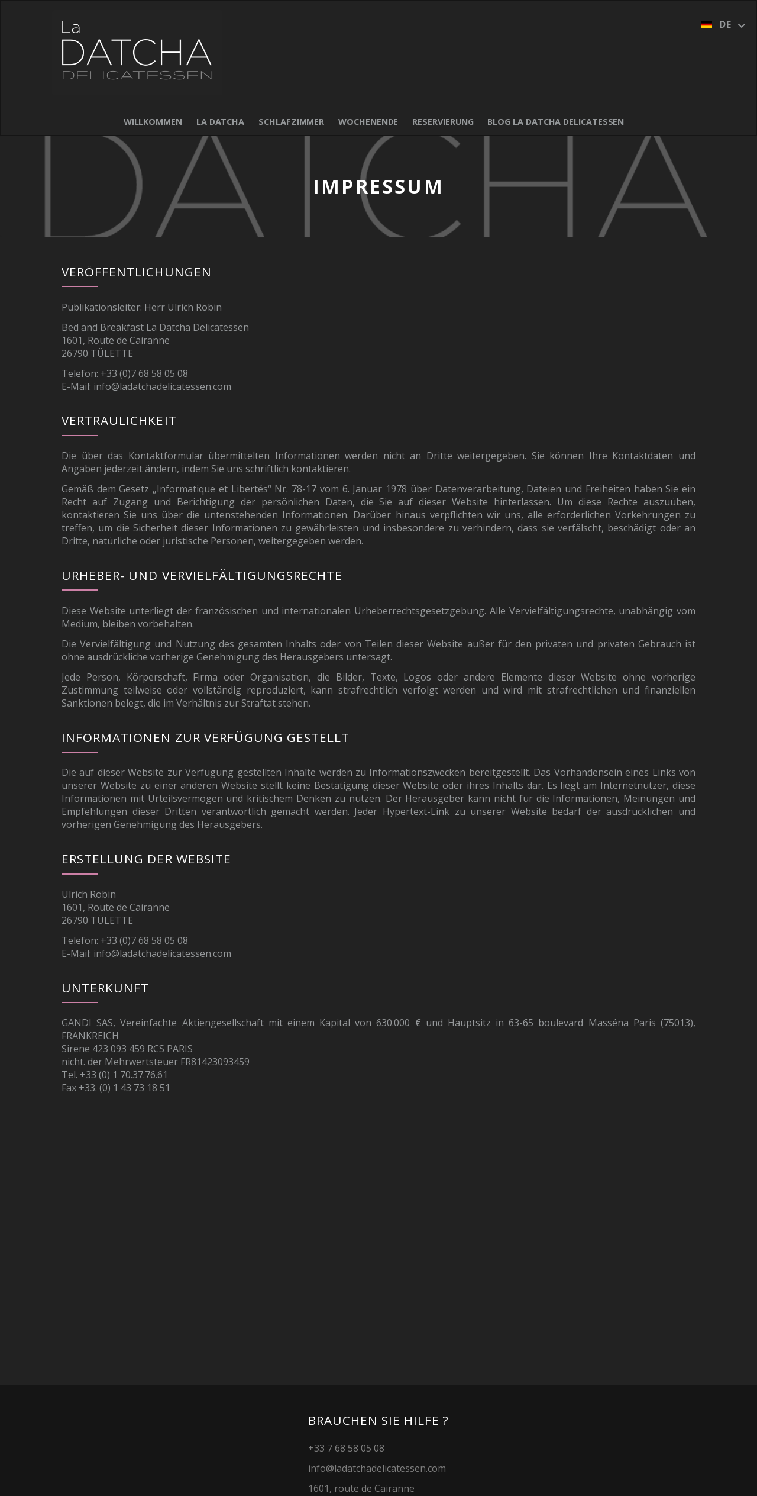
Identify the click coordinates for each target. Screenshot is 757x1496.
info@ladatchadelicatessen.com (162, 386)
